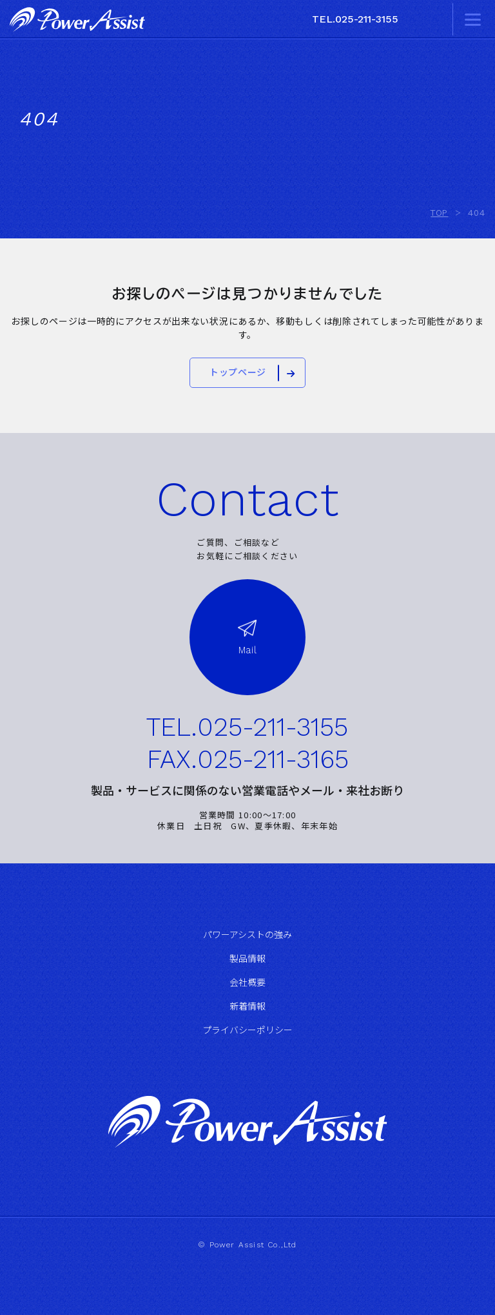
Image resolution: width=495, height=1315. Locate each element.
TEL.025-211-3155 (355, 19)
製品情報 (247, 959)
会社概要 (247, 982)
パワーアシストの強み (247, 935)
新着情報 (247, 1006)
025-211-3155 (272, 727)
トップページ (237, 372)
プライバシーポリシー (247, 1030)
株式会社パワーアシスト (77, 19)
